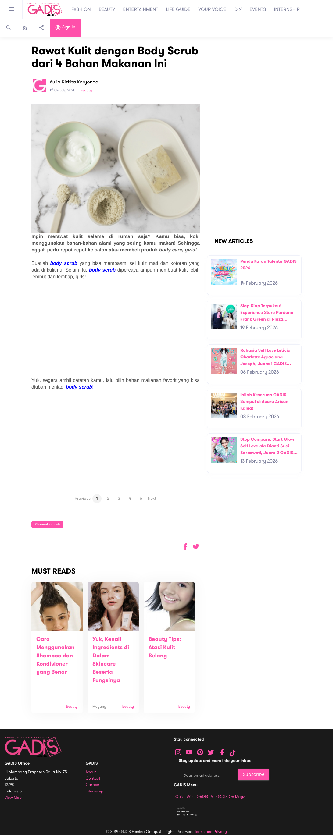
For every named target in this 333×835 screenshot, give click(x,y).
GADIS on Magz (230, 796)
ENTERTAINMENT (140, 9)
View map (13, 798)
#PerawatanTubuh (47, 524)
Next (152, 498)
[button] (196, 547)
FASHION (81, 9)
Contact (93, 778)
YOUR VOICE (212, 9)
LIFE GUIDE (178, 9)
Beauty (86, 90)
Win (190, 796)
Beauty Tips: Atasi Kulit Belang (165, 647)
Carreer (93, 785)
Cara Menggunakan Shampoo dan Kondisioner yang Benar (55, 656)
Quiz (179, 796)
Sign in (65, 28)
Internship (94, 791)
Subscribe (253, 774)
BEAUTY (107, 9)
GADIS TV (205, 796)
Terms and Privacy (211, 831)
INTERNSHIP (287, 9)
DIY (238, 9)
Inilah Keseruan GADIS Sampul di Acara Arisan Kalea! (264, 401)
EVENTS (258, 9)
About (91, 772)
